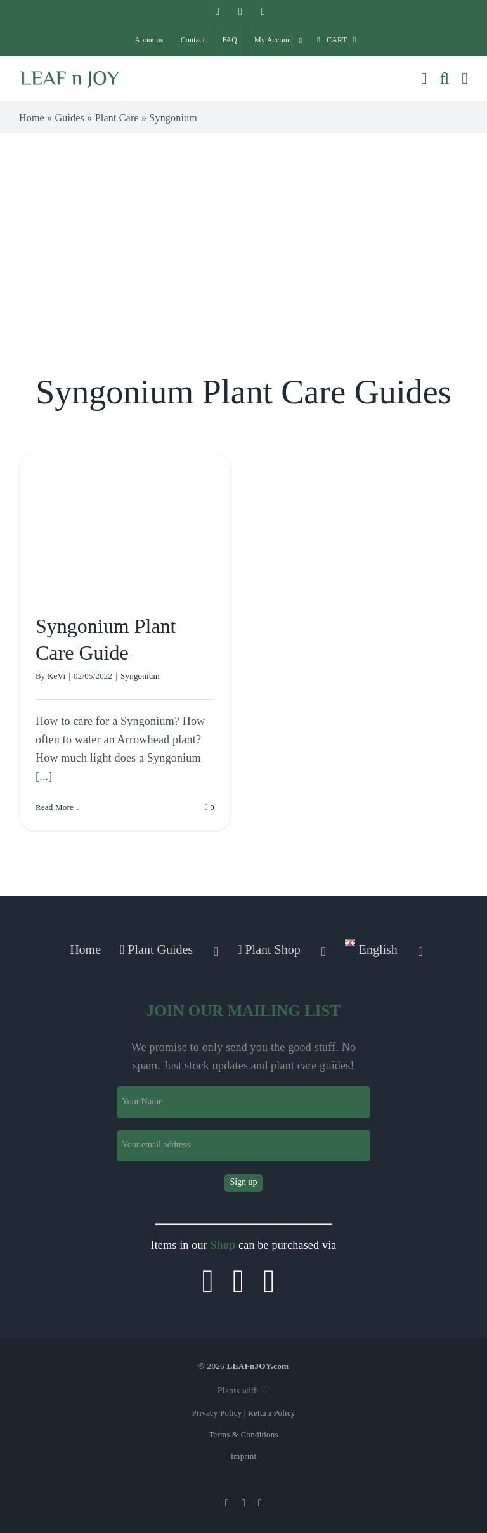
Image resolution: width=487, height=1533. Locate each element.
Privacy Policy (217, 1413)
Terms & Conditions (243, 1434)
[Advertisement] (243, 228)
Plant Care (117, 117)
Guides (70, 117)
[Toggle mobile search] (445, 78)
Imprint (243, 1456)
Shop (223, 1245)
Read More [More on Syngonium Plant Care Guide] (55, 807)
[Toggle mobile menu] (465, 78)
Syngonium (140, 676)
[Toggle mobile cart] (424, 78)
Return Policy (271, 1413)
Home (31, 117)
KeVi (56, 676)
